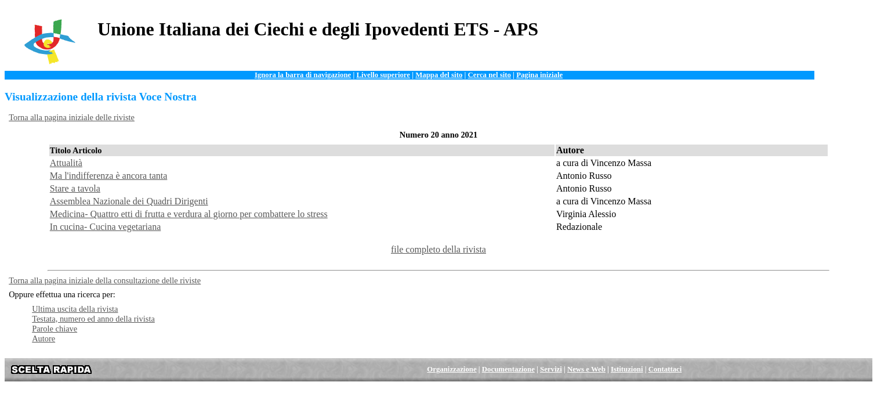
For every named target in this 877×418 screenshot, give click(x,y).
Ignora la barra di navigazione (303, 75)
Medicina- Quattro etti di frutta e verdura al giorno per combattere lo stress (189, 214)
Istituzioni (627, 369)
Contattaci (665, 369)
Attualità (66, 163)
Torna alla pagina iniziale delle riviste (72, 117)
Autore (43, 338)
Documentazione (508, 369)
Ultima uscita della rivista (75, 309)
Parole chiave (54, 328)
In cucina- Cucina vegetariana (105, 227)
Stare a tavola (75, 188)
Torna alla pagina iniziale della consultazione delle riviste (105, 280)
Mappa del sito (438, 75)
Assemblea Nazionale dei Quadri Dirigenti (129, 201)
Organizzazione (451, 369)
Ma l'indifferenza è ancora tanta (108, 176)
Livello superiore (383, 75)
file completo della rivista (438, 249)
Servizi (551, 369)
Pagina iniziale (539, 75)
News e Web (586, 369)
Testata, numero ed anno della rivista (93, 318)
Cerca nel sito (489, 75)
